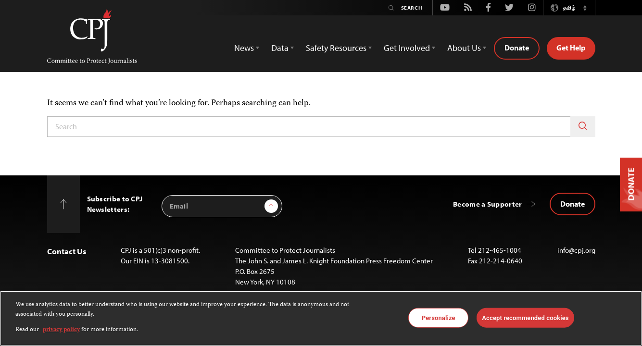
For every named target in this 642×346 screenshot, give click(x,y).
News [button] (244, 47)
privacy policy (61, 330)
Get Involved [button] (407, 47)
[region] (321, 318)
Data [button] (280, 47)
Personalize (438, 317)
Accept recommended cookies (525, 317)
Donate (516, 47)
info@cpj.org (576, 250)
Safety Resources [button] (336, 47)
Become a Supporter (487, 204)
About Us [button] (464, 47)
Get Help (571, 47)
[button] (585, 7)
